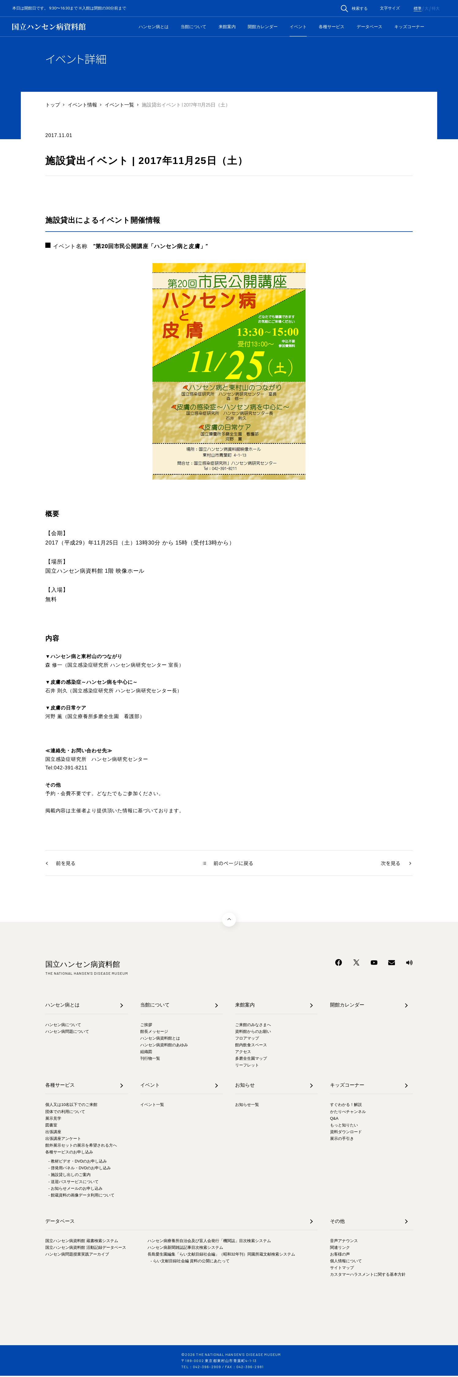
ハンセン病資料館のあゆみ (164, 1046)
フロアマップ (247, 1039)
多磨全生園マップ (251, 1059)
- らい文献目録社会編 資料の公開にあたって (190, 1262)
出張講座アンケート (63, 1139)
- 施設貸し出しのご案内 (69, 1176)
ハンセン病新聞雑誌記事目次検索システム (185, 1248)
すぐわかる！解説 (346, 1106)
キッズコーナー (409, 26)
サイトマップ (342, 1269)
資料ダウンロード (346, 1133)
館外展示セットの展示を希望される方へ (81, 1146)
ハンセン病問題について (67, 1032)
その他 (337, 1222)
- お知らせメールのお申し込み (75, 1189)
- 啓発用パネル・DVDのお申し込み (79, 1169)
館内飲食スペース (251, 1046)
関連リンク (340, 1248)
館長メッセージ (154, 1032)
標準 (418, 8)
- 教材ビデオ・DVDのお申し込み (77, 1162)
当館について (193, 26)
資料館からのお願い (253, 1032)
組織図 (146, 1053)
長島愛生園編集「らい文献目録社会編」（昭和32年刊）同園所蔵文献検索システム (221, 1255)
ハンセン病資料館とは (160, 1039)
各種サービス (331, 26)
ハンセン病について (63, 1026)
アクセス (243, 1053)
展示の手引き (342, 1139)
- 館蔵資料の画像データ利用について (81, 1196)
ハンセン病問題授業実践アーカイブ (77, 1255)
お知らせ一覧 (247, 1106)
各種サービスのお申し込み (69, 1153)
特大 (436, 8)
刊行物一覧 (150, 1059)
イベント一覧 (119, 104)
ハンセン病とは (154, 26)
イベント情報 (82, 104)
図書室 (51, 1126)
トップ (52, 104)
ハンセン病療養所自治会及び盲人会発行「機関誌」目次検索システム (209, 1242)
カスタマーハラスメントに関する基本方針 (368, 1276)
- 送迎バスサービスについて (73, 1183)
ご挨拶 (146, 1026)
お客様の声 (340, 1255)
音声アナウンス (344, 1242)
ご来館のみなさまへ (253, 1026)
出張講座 (53, 1133)
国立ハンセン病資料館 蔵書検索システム (81, 1242)
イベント (298, 26)
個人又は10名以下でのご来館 (71, 1106)
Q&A (334, 1119)
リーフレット (247, 1066)
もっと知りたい (344, 1126)
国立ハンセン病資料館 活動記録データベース (85, 1248)
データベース (369, 26)
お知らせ (245, 1086)
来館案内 (227, 26)
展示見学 (53, 1119)
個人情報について (346, 1262)
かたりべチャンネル (348, 1113)
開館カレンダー (263, 26)
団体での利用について (65, 1113)
